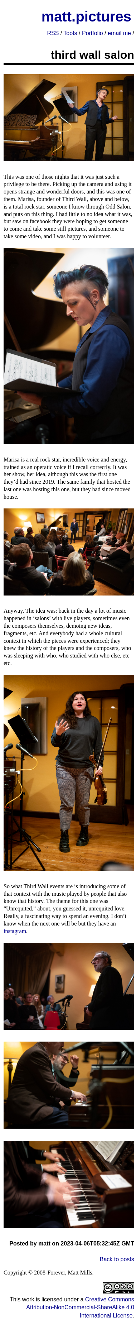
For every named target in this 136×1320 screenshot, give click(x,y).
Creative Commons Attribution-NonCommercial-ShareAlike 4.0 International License (80, 1307)
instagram (15, 931)
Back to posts (117, 1259)
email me (119, 33)
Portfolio (92, 33)
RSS (53, 33)
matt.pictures (86, 16)
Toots (70, 33)
